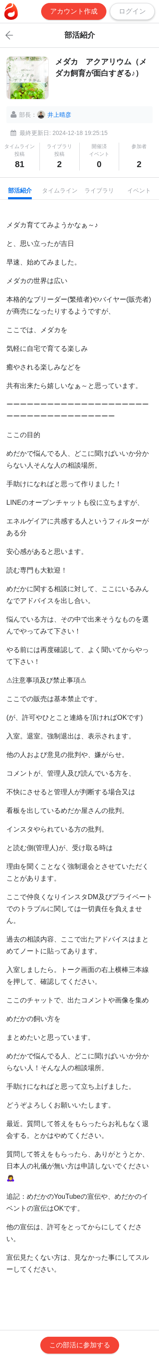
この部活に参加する (79, 1345)
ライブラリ (99, 190)
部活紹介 (20, 190)
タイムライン (60, 190)
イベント (139, 190)
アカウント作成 (74, 11)
